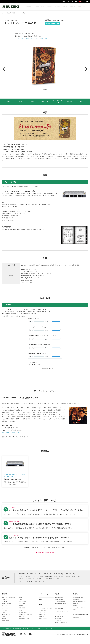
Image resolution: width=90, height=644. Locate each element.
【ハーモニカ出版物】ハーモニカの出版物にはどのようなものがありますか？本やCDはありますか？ (45, 530)
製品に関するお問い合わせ (45, 558)
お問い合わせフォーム (60, 621)
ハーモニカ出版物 (46, 579)
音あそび (4, 621)
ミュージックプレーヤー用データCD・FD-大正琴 (31, 586)
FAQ (81, 103)
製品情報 (28, 8)
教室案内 (57, 8)
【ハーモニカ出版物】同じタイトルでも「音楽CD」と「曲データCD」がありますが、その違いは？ (45, 544)
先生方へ (49, 8)
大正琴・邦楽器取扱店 (60, 606)
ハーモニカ (4, 604)
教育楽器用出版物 (23, 579)
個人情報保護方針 (17, 633)
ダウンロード (58, 625)
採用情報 (75, 611)
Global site (65, 2)
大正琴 (20, 604)
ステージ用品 (22, 608)
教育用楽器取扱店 (59, 602)
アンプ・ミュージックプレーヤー (9, 611)
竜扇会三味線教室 (42, 623)
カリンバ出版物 (58, 581)
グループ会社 (76, 604)
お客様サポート (82, 8)
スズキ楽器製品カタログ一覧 (80, 619)
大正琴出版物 (66, 581)
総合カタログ (22, 621)
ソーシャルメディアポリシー (29, 633)
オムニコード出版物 (68, 579)
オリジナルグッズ (23, 617)
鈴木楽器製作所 (10, 8)
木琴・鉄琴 (4, 615)
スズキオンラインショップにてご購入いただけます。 (32, 40)
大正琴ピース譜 (76, 581)
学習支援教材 (22, 613)
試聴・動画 (45, 103)
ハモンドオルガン (23, 606)
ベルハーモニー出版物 (37, 581)
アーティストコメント (57, 103)
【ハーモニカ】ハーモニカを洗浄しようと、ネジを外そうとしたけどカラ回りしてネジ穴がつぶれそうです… (45, 516)
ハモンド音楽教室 (42, 617)
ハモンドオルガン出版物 (25, 584)
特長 (20, 103)
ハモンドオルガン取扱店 (60, 608)
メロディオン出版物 (35, 579)
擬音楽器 (4, 623)
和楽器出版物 (48, 581)
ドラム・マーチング (6, 619)
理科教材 (21, 611)
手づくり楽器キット (6, 625)
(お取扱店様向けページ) (78, 623)
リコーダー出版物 (57, 579)
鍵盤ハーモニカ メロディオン (8, 602)
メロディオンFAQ (39, 8)
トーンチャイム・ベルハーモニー (9, 613)
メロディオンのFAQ (59, 619)
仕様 (32, 103)
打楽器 (3, 617)
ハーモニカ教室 (42, 615)
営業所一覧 (75, 608)
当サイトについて (7, 633)
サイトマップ (55, 633)
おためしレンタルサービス (61, 627)
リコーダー (4, 606)
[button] (86, 69)
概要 (8, 103)
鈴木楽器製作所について (78, 602)
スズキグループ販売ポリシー (79, 606)
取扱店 (65, 8)
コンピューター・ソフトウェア (26, 619)
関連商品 (69, 103)
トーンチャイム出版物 (24, 581)
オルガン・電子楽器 (6, 608)
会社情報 (72, 8)
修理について (58, 623)
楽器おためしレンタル (24, 623)
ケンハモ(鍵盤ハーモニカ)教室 (45, 613)
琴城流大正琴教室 (42, 619)
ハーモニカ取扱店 (59, 604)
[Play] (30, 323)
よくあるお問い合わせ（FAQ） (62, 617)
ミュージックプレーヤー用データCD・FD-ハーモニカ (47, 584)
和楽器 (20, 602)
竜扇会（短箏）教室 (43, 621)
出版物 (20, 615)
